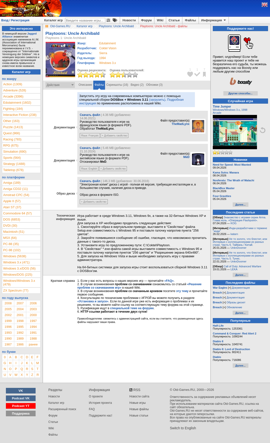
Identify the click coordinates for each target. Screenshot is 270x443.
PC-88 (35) (11, 244)
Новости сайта (139, 396)
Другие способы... (240, 93)
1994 (102, 58)
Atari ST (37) (12, 207)
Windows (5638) (14, 256)
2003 (33, 309)
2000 (33, 315)
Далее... (240, 204)
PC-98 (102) (12, 250)
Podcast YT (20, 406)
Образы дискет (236, 302)
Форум (146, 20)
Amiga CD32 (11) (15, 189)
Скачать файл (90, 115)
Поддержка (21, 413)
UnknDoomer (238, 247)
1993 (8, 332)
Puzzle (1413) (13, 127)
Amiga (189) (12, 183)
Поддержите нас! (100, 415)
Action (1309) (12, 84)
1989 (20, 338)
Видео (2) (137, 84)
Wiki (160, 20)
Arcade (217, 112)
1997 (33, 321)
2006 (33, 303)
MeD (186, 157)
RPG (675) (10, 145)
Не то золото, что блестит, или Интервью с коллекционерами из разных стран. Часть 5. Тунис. (240, 255)
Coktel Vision (107, 48)
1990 (8, 338)
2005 (8, 309)
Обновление (234, 307)
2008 (8, 303)
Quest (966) (11, 133)
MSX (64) (10, 238)
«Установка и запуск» (92, 301)
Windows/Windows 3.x (226, 109)
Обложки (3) (154, 84)
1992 (20, 332)
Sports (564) (12, 158)
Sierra (103, 53)
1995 (20, 327)
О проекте (96, 396)
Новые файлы (139, 409)
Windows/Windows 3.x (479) (19, 282)
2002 (8, 315)
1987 (8, 344)
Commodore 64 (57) (17, 213)
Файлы (190, 20)
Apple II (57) (12, 201)
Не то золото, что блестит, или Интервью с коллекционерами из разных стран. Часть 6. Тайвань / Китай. (240, 241)
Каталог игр (53, 20)
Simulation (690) (15, 151)
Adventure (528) (14, 90)
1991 (33, 332)
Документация (241, 287)
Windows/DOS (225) (17, 274)
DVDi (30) (10, 225)
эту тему (182, 291)
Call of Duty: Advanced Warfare (242, 266)
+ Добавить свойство (114, 135)
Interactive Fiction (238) (20, 115)
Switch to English (183, 428)
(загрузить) (157, 99)
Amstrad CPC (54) (16, 195)
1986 (20, 344)
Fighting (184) (13, 109)
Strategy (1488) (14, 164)
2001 (20, 315)
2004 (20, 309)
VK (21, 391)
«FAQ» (169, 281)
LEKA (233, 269)
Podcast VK (20, 398)
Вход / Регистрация (15, 20)
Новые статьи (138, 415)
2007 (20, 303)
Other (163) (11, 121)
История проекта (100, 403)
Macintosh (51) (13, 232)
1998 (20, 321)
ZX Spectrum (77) (15, 290)
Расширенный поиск (62, 409)
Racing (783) (12, 139)
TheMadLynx (180, 124)
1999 (8, 321)
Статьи (174, 20)
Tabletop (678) (13, 170)
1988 (33, 338)
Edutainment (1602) (17, 102)
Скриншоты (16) (117, 84)
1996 (8, 327)
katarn (234, 234)
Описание (85, 84)
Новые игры (137, 403)
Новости (129, 20)
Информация (214, 20)
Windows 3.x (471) (16, 262)
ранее (33, 344)
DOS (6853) (11, 219)
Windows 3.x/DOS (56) (19, 268)
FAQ (92, 409)
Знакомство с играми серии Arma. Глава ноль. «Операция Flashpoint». (239, 219)
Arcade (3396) (13, 96)
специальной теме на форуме (132, 308)
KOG (233, 223)
